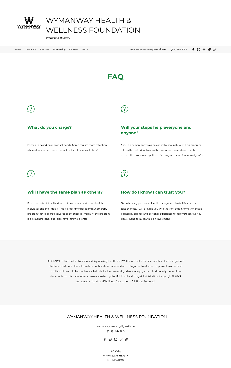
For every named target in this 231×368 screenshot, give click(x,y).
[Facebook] (193, 49)
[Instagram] (198, 49)
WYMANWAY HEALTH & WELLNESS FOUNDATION (116, 316)
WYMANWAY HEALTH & (89, 20)
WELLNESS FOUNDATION (93, 30)
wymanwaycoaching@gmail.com (148, 49)
